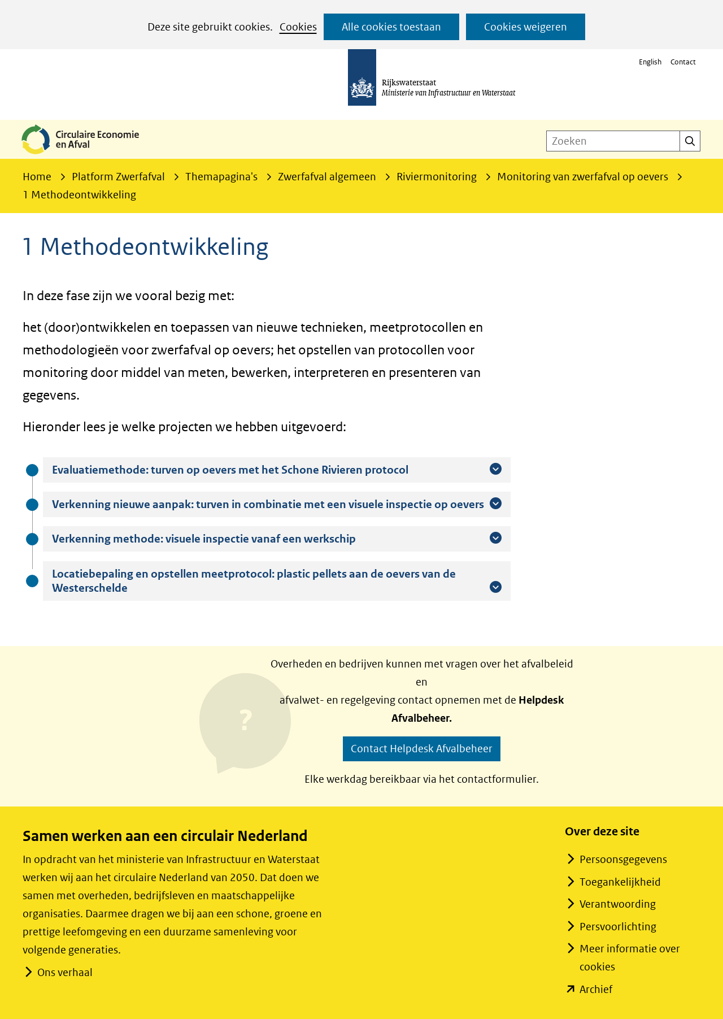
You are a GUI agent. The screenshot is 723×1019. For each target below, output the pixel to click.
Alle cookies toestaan (391, 26)
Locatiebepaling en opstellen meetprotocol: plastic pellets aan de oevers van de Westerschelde (254, 581)
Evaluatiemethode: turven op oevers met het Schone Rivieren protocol (258, 469)
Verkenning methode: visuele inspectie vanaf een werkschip (232, 538)
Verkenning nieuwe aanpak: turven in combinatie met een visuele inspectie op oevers (277, 504)
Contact (683, 62)
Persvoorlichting (618, 926)
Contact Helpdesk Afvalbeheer (422, 748)
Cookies (298, 26)
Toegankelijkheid (620, 881)
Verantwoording (618, 903)
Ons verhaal (65, 972)
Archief (596, 989)
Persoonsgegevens (623, 859)
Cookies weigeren (525, 26)
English (650, 62)
